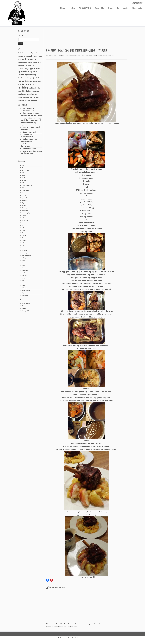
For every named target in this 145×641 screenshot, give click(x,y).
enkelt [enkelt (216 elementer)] (22, 59)
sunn (23, 283)
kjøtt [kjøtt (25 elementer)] (19, 84)
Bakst (23, 175)
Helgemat (25, 205)
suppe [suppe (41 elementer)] (20, 97)
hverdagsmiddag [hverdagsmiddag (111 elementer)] (27, 75)
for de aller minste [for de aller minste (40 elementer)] (34, 62)
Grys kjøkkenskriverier (61, 637)
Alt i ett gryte (26, 170)
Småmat (24, 275)
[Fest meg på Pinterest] (28, 31)
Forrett (24, 193)
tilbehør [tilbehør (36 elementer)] (21, 100)
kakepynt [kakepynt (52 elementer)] (29, 81)
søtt (23, 280)
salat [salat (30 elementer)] (20, 91)
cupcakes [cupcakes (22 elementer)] (20, 56)
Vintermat (25, 295)
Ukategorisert (26, 290)
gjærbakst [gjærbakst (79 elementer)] (35, 69)
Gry (113, 55)
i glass (24, 215)
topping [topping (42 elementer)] (27, 100)
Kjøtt (23, 233)
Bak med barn (26, 172)
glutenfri (24, 200)
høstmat (78, 55)
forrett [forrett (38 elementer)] (28, 65)
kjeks (23, 230)
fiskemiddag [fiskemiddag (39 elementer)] (22, 62)
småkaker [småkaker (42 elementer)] (30, 94)
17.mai (23, 167)
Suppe (24, 285)
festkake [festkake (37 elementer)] (30, 59)
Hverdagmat (26, 208)
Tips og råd (137, 8)
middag (95, 55)
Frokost (24, 195)
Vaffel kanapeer (29, 149)
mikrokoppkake (26, 255)
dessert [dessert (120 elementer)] (28, 56)
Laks (23, 243)
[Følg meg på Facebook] (22, 31)
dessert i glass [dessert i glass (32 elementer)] (37, 56)
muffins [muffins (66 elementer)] (32, 88)
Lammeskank (88, 55)
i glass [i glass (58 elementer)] (34, 78)
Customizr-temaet (89, 637)
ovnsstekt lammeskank (104, 55)
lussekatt (24, 250)
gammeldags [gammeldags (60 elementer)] (23, 69)
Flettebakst (25, 190)
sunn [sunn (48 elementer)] (36, 94)
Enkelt (24, 183)
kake (23, 228)
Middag (24, 253)
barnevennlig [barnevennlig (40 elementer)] (28, 53)
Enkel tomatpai (29, 132)
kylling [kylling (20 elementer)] (33, 84)
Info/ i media (122, 8)
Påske (23, 260)
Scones (24, 268)
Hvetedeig (25, 210)
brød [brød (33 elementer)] (35, 53)
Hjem (62, 8)
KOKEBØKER (85, 8)
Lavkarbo (25, 248)
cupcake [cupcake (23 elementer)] (39, 53)
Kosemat (24, 238)
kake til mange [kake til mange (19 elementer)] (37, 81)
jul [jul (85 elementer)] (39, 78)
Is (22, 223)
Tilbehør (24, 288)
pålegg (24, 258)
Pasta (23, 263)
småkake (24, 273)
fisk (23, 188)
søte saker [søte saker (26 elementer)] (26, 97)
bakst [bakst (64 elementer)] (20, 53)
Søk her (72, 8)
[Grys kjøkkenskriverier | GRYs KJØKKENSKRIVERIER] (16, 13)
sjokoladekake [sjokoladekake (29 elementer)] (34, 91)
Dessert (24, 180)
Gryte (23, 203)
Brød (23, 178)
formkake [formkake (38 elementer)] (21, 65)
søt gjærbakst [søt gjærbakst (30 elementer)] (34, 97)
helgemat (72, 55)
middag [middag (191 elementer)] (23, 88)
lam (83, 55)
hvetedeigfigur (26, 213)
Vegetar (24, 293)
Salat (23, 265)
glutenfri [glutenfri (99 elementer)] (23, 72)
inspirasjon (25, 220)
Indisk (23, 218)
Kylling (24, 240)
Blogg (110, 8)
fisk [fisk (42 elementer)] (34, 59)
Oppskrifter (99, 8)
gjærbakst (25, 198)
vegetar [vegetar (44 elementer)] (34, 100)
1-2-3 (23, 165)
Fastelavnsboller (27, 185)
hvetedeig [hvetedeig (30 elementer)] (28, 78)
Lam (23, 245)
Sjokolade (25, 270)
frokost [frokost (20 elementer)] (34, 65)
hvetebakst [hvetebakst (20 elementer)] (21, 78)
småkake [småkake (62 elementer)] (22, 94)
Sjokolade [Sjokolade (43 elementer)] (26, 91)
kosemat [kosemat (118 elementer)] (26, 84)
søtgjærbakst (26, 278)
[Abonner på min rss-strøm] (19, 31)
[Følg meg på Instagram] (25, 31)
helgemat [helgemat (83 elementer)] (33, 72)
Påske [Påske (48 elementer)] (37, 88)
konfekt (24, 235)
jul (22, 225)
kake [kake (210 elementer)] (21, 81)
